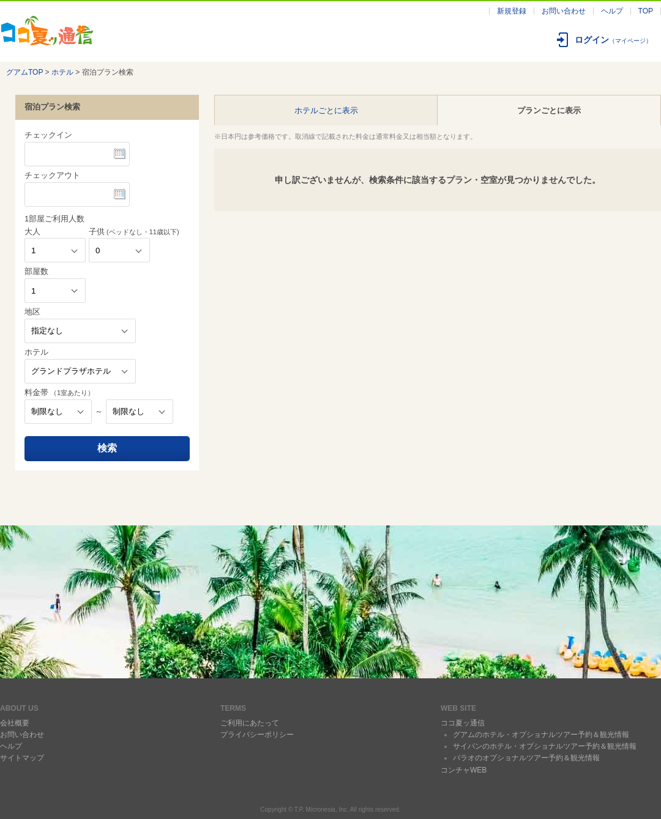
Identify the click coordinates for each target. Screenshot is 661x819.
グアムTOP (24, 72)
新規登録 (511, 11)
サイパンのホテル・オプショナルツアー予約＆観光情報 (545, 746)
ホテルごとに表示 (326, 110)
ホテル (62, 72)
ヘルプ (612, 11)
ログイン (613, 40)
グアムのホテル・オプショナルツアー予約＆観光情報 (541, 734)
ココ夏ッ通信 (463, 723)
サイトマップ (22, 758)
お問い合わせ (564, 11)
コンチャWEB (464, 770)
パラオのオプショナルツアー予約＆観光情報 (526, 758)
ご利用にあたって (249, 723)
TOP (645, 11)
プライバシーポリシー (257, 734)
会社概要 (14, 723)
